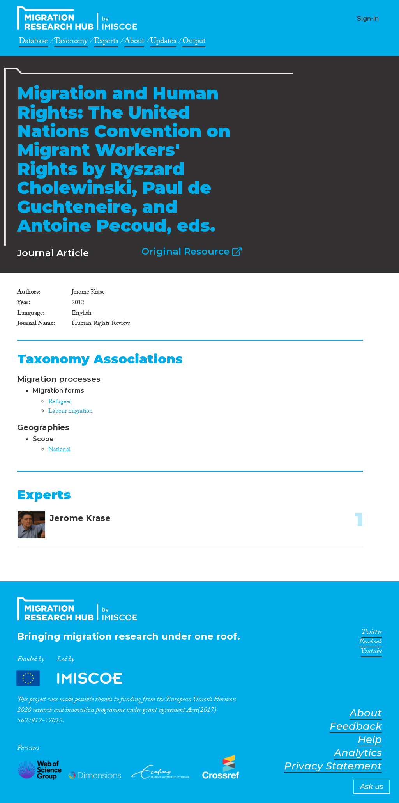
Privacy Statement (333, 766)
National (59, 450)
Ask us (371, 786)
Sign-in (368, 18)
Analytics (358, 753)
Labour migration (70, 411)
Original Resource (191, 251)
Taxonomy (71, 42)
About (134, 42)
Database (33, 42)
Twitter (371, 633)
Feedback (356, 726)
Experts (106, 42)
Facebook (370, 643)
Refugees (59, 402)
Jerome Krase (80, 518)
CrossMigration (79, 18)
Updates (163, 42)
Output (193, 42)
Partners (76, 678)
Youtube (371, 652)
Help (370, 740)
